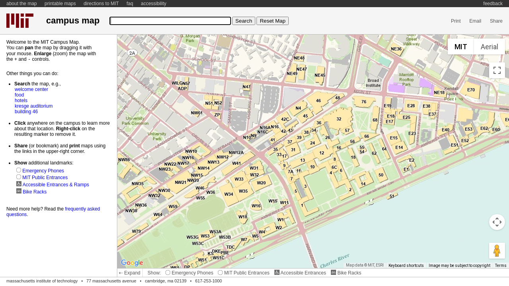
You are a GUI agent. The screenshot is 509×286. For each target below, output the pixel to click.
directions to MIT (101, 3)
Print (456, 21)
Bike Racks (346, 273)
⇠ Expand (129, 273)
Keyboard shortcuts (406, 265)
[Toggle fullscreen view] (497, 70)
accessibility (153, 3)
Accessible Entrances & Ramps (52, 184)
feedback (493, 3)
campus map (72, 20)
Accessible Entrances (300, 273)
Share (496, 21)
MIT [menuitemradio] (461, 47)
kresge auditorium (33, 105)
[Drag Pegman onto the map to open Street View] (497, 251)
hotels (21, 100)
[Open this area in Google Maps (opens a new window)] (132, 263)
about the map (21, 3)
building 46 (26, 111)
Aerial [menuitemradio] (489, 47)
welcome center (31, 89)
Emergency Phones (189, 273)
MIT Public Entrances (243, 273)
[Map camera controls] (497, 222)
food (19, 94)
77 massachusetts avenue (111, 280)
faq (129, 3)
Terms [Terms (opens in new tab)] (501, 265)
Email (475, 21)
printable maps (60, 3)
